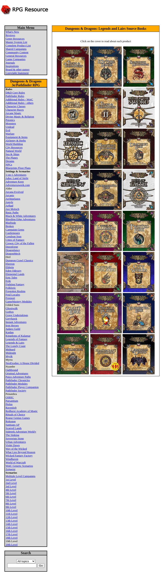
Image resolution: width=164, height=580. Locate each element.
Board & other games (17, 69)
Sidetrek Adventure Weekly (21, 431)
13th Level (12, 520)
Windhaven (12, 459)
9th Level (11, 507)
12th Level (12, 517)
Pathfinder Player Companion (22, 387)
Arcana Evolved (14, 191)
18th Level (12, 537)
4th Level (11, 489)
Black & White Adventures (21, 215)
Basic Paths (12, 212)
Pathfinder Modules (17, 383)
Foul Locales (13, 294)
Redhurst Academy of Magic (22, 411)
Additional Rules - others (20, 102)
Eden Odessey (13, 270)
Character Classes (15, 106)
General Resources (16, 55)
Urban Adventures (16, 441)
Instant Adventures (16, 322)
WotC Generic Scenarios (19, 465)
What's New (12, 31)
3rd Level (11, 486)
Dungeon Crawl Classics (19, 260)
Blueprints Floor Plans (18, 168)
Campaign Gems (15, 229)
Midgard (10, 349)
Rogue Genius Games (18, 417)
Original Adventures (17, 373)
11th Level (11, 513)
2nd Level (11, 483)
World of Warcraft (16, 462)
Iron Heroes (12, 325)
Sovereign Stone (15, 438)
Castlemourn (13, 233)
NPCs (9, 164)
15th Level (12, 527)
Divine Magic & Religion (20, 116)
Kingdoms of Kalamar (18, 335)
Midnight (11, 352)
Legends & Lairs (15, 342)
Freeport (10, 298)
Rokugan (11, 421)
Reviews (10, 35)
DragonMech (13, 253)
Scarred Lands (14, 428)
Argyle (9, 202)
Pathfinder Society (16, 390)
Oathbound (12, 370)
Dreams (10, 161)
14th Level (12, 524)
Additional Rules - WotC (19, 99)
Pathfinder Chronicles (18, 380)
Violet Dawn (13, 445)
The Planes (12, 157)
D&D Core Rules (15, 92)
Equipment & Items (17, 137)
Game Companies (15, 59)
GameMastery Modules (19, 301)
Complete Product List (18, 45)
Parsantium (12, 400)
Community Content (17, 52)
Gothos (10, 311)
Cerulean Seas (13, 236)
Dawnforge (12, 246)
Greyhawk (11, 318)
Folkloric (11, 287)
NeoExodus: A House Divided (22, 363)
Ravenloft (11, 407)
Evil (8, 130)
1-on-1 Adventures (16, 174)
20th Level (12, 544)
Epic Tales (11, 277)
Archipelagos (13, 198)
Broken (10, 226)
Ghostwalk (12, 308)
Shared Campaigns (16, 49)
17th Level (12, 534)
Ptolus (9, 404)
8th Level (11, 503)
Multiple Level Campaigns (20, 476)
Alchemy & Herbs (16, 140)
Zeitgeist (10, 469)
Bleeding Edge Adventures (20, 219)
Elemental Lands (15, 274)
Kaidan (10, 332)
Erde (8, 281)
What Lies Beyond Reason (20, 452)
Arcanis (10, 195)
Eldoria (10, 267)
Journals (10, 62)
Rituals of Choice (15, 414)
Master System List (16, 42)
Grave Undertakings (17, 315)
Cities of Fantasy (15, 239)
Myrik (9, 356)
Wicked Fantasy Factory (19, 455)
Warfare (10, 133)
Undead (10, 126)
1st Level (11, 479)
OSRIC (10, 397)
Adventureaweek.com (18, 185)
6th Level (11, 496)
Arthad (9, 205)
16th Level (12, 530)
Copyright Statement (17, 72)
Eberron (10, 263)
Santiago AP (12, 424)
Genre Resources (15, 38)
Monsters (11, 123)
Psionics (10, 120)
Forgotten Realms (15, 291)
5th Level (11, 493)
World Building (14, 144)
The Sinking (12, 435)
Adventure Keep (15, 181)
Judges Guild (13, 328)
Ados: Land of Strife (17, 178)
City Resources (14, 147)
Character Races (15, 109)
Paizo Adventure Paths (18, 376)
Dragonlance (13, 250)
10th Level (12, 510)
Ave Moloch (12, 209)
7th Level (11, 500)
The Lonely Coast (15, 346)
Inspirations (12, 66)
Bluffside (11, 222)
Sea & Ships (12, 154)
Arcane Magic (13, 113)
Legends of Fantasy (16, 339)
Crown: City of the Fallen (20, 243)
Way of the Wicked (16, 448)
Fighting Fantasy (15, 284)
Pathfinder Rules (15, 96)
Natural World (13, 150)
